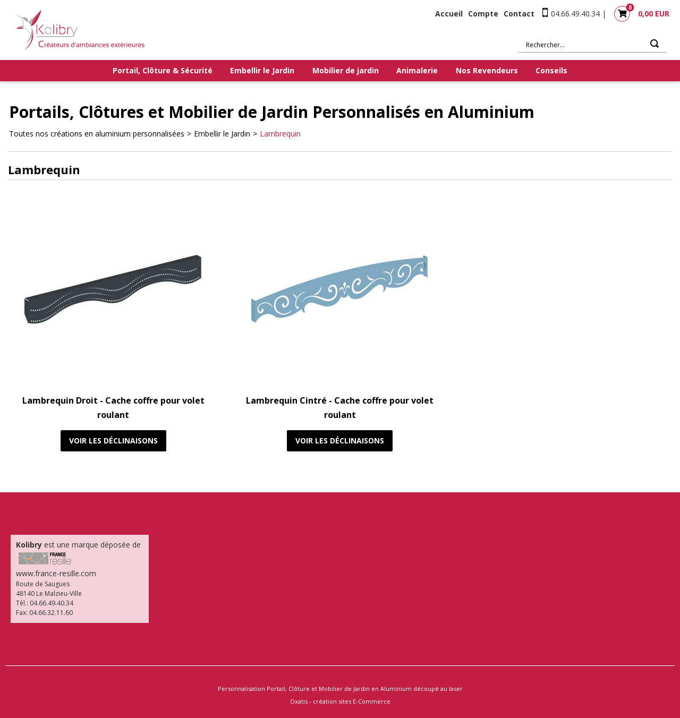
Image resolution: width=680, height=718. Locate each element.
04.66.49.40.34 (575, 13)
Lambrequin (280, 134)
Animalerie (417, 70)
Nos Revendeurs (487, 70)
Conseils (551, 70)
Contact (519, 13)
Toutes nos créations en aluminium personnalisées (96, 134)
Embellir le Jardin (262, 70)
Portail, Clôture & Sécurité (162, 70)
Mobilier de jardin (345, 70)
